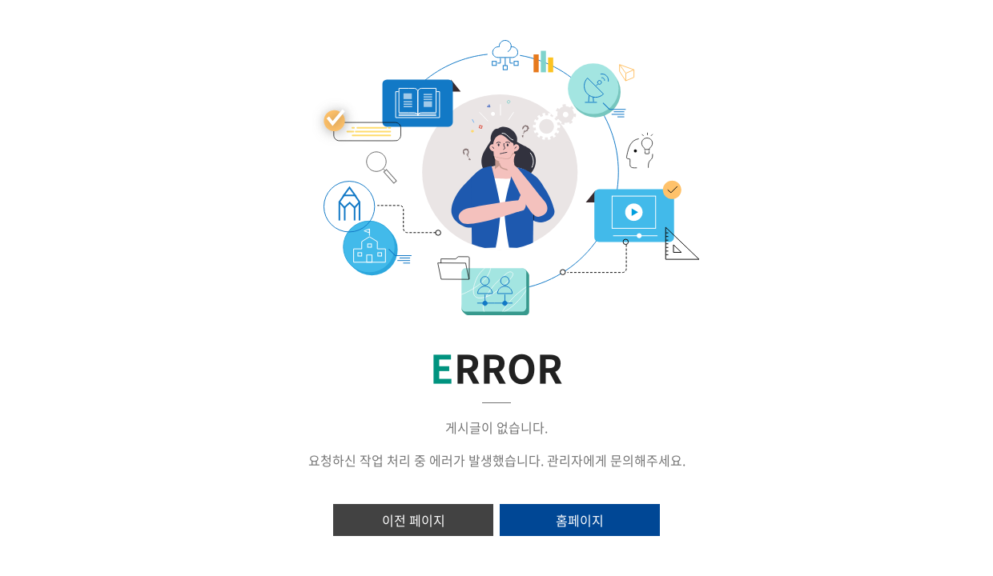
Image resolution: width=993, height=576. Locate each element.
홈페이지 (580, 520)
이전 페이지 (413, 520)
